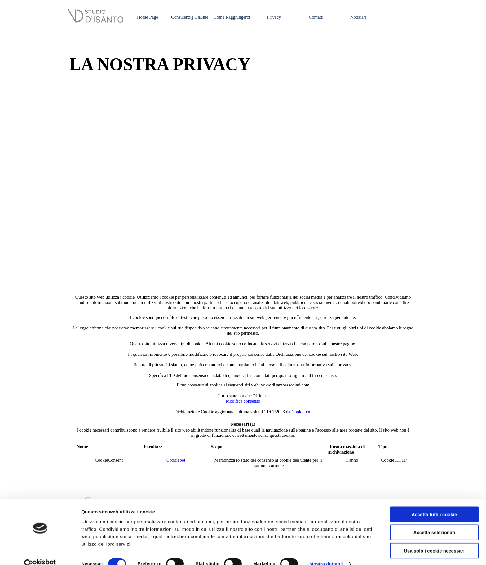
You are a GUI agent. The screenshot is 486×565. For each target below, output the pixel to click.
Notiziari (358, 17)
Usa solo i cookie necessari (434, 539)
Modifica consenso (243, 401)
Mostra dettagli (326, 552)
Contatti (316, 17)
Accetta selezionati (434, 521)
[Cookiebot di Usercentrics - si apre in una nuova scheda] (40, 553)
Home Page (147, 17)
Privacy (274, 17)
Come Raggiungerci (232, 17)
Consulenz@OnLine (189, 17)
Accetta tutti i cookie (434, 503)
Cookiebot (300, 411)
